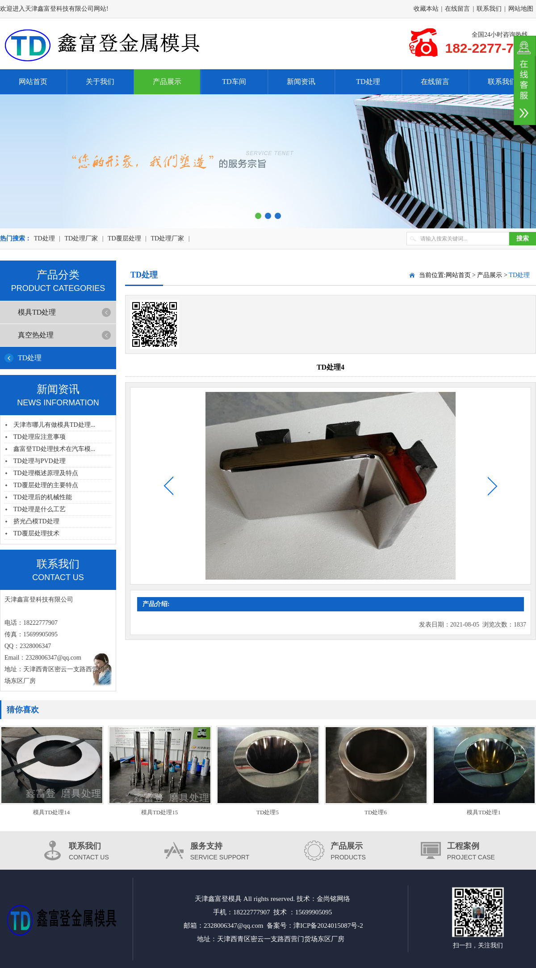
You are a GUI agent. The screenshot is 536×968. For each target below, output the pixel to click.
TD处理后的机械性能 (42, 497)
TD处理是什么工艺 (39, 509)
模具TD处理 (37, 312)
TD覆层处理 (124, 238)
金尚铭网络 (333, 898)
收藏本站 (426, 8)
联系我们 (489, 8)
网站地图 (520, 8)
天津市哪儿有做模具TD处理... (54, 424)
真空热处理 (36, 335)
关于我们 (100, 81)
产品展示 (167, 81)
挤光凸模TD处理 (36, 521)
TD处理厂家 (81, 238)
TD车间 (234, 81)
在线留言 (457, 8)
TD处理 (368, 81)
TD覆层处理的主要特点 (45, 485)
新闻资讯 (301, 81)
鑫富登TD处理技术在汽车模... (54, 449)
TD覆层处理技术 (36, 533)
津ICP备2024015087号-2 (328, 925)
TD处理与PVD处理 (39, 461)
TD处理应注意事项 (39, 436)
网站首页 (33, 81)
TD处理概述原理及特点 (45, 473)
